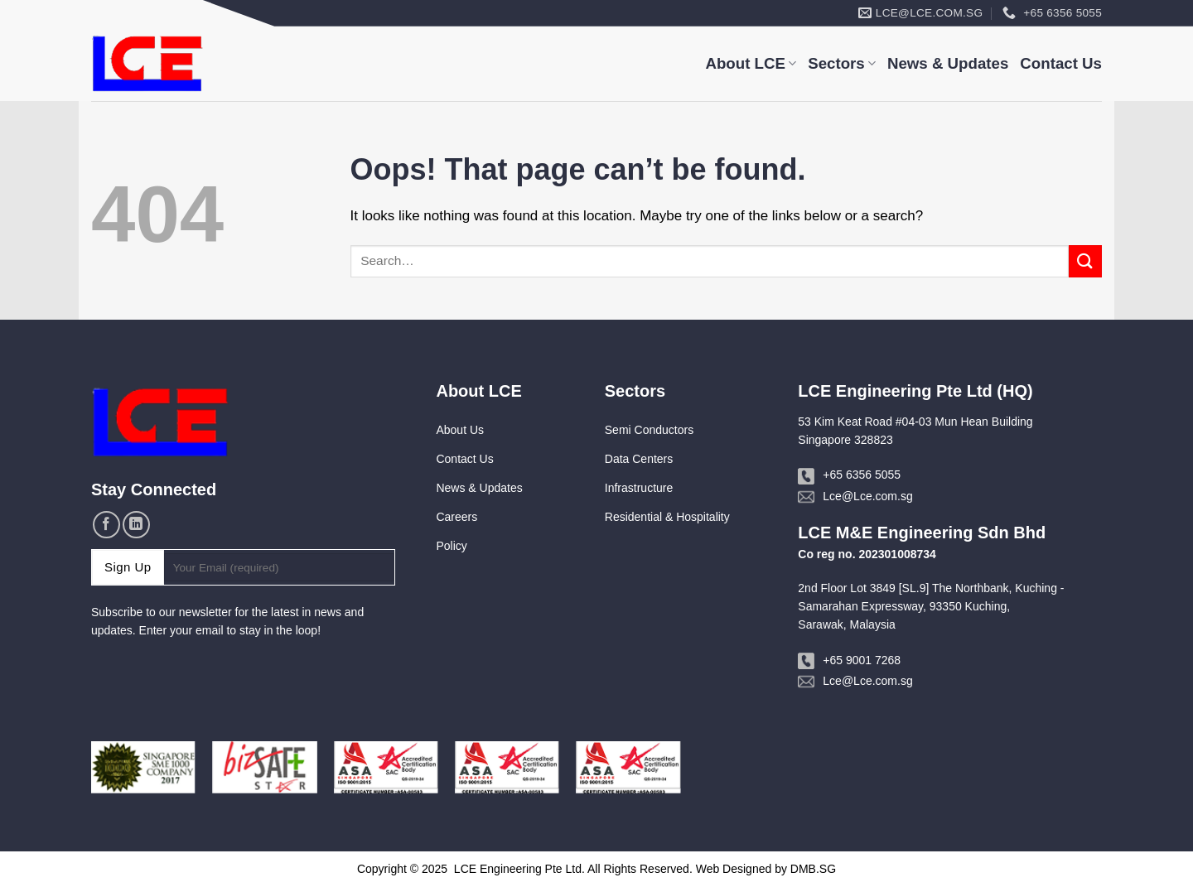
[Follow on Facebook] (106, 524)
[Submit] (1085, 261)
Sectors (842, 63)
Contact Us (1061, 63)
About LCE (750, 63)
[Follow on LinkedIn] (136, 524)
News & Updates (947, 63)
